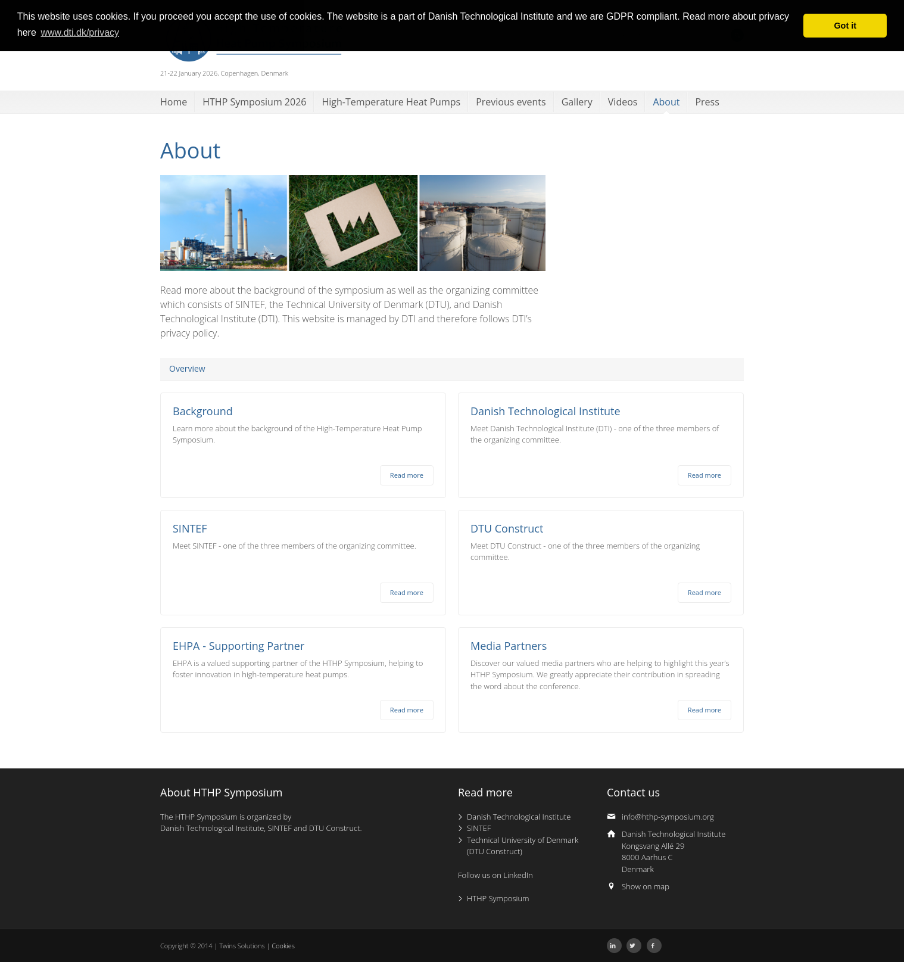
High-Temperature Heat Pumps (391, 101)
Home (173, 101)
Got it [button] (845, 25)
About (666, 101)
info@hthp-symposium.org (668, 816)
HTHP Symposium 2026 (254, 101)
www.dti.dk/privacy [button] (79, 32)
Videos (623, 101)
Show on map (645, 886)
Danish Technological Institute (519, 816)
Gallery (577, 101)
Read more (406, 475)
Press (707, 101)
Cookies (283, 945)
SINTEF (479, 828)
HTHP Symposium (498, 898)
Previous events (511, 101)
